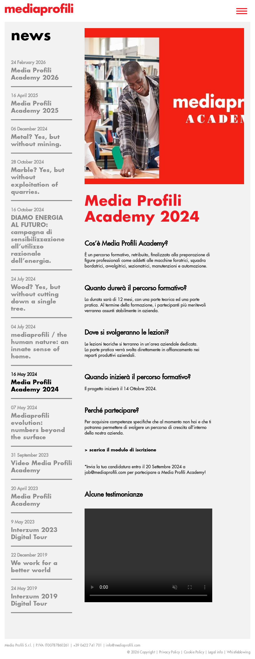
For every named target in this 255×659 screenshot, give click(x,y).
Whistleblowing (238, 652)
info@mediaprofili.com (123, 645)
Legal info (215, 652)
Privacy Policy (169, 652)
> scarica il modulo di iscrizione (120, 450)
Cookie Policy (194, 652)
